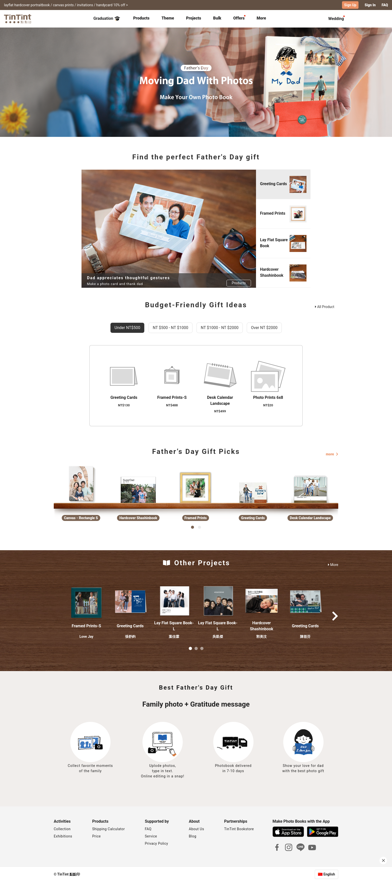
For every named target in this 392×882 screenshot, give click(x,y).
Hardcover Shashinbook (261, 626)
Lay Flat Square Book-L (174, 626)
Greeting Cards (130, 626)
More (333, 565)
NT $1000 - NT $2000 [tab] (219, 327)
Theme (168, 18)
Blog (192, 836)
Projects (193, 18)
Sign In (370, 5)
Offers (238, 18)
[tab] (141, 18)
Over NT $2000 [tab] (264, 327)
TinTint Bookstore (239, 829)
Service (151, 836)
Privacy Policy (156, 843)
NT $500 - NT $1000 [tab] (170, 327)
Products (141, 18)
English (329, 874)
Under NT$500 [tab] (127, 327)
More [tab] (261, 18)
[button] (86, 601)
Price (96, 836)
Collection (62, 829)
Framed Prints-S (86, 626)
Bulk (217, 18)
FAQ (385, 5)
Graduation (106, 19)
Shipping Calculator (108, 829)
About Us (196, 829)
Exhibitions (63, 836)
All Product (324, 307)
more (332, 454)
